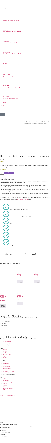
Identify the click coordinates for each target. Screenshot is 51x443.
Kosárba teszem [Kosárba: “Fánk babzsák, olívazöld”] (20, 281)
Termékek (31, 121)
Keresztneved (3, 319)
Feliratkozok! (4, 328)
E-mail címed (3, 323)
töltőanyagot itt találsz (22, 199)
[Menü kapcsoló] (1, 7)
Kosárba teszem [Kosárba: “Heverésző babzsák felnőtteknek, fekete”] (20, 303)
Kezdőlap (27, 121)
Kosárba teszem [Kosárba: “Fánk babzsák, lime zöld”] (37, 281)
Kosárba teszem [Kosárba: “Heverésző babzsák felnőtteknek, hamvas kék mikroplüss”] (3, 306)
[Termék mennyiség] (2, 173)
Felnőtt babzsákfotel (39, 121)
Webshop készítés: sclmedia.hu (7, 395)
